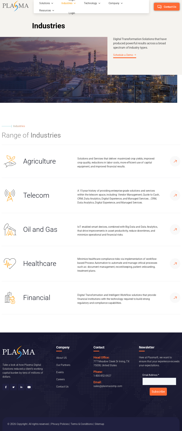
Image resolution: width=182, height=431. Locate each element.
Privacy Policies (60, 424)
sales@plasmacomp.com (107, 386)
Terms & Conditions (82, 424)
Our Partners (63, 365)
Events (60, 372)
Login (72, 12)
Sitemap (99, 424)
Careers (60, 379)
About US (61, 357)
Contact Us (170, 6)
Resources (45, 10)
